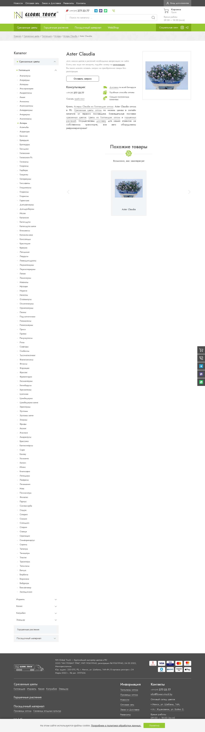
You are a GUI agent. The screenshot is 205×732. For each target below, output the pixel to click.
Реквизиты (68, 3)
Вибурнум (24, 583)
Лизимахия (25, 484)
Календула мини (28, 226)
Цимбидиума (26, 398)
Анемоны (24, 101)
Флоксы (23, 363)
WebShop (113, 27)
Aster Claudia (129, 209)
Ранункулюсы (26, 338)
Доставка (114, 87)
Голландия (24, 70)
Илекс (23, 467)
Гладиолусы (25, 187)
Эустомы (24, 411)
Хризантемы (25, 389)
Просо (23, 329)
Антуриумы (25, 114)
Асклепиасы (26, 118)
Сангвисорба (26, 505)
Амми (22, 97)
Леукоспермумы (27, 269)
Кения (19, 606)
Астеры (23, 123)
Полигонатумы (26, 325)
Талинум (24, 548)
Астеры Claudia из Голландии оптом (93, 106)
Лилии (23, 273)
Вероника (24, 578)
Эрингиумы (25, 406)
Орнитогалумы (26, 307)
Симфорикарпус (27, 540)
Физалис (24, 497)
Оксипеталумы (27, 303)
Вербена (24, 574)
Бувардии (24, 140)
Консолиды (25, 239)
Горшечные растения (56, 27)
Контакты (81, 3)
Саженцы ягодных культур (47, 711)
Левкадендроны (28, 260)
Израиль (20, 599)
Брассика (24, 441)
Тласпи (23, 557)
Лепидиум (25, 475)
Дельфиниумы (27, 204)
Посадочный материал (88, 27)
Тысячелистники (27, 355)
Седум (23, 510)
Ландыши (24, 251)
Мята (22, 488)
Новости (18, 3)
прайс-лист (79, 98)
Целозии (24, 394)
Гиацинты (24, 174)
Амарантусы (25, 437)
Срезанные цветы (27, 27)
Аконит (23, 428)
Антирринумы (26, 110)
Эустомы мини (26, 415)
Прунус (23, 501)
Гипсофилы (25, 183)
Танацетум (25, 553)
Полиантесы (25, 320)
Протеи (23, 333)
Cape (22, 449)
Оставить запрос (83, 78)
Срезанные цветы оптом (88, 110)
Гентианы (24, 161)
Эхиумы (23, 419)
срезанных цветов (76, 117)
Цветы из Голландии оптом (104, 117)
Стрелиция (25, 535)
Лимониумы (25, 277)
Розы (22, 342)
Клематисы (25, 230)
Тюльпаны (24, 565)
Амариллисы (26, 92)
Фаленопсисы (26, 359)
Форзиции (24, 368)
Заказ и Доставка (51, 3)
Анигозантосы (26, 105)
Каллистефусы (26, 445)
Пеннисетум (25, 492)
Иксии (23, 213)
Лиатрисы (24, 479)
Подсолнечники (27, 316)
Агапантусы (25, 75)
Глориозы (24, 191)
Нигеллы (24, 295)
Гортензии (24, 200)
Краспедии (25, 243)
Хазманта (24, 458)
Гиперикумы (25, 178)
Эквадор (20, 619)
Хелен (23, 462)
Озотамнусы (26, 299)
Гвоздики (24, 148)
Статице (23, 531)
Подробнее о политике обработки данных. (116, 725)
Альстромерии (26, 88)
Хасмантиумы (26, 381)
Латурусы (24, 256)
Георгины (24, 165)
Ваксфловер (25, 587)
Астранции (25, 131)
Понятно (154, 725)
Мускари (24, 286)
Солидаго (24, 522)
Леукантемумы (27, 264)
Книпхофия (25, 471)
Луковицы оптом (22, 711)
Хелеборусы (26, 385)
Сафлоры (24, 346)
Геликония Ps (26, 157)
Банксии (24, 135)
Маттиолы (24, 282)
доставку (101, 121)
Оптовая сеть (32, 3)
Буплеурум (25, 144)
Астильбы (24, 127)
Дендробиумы (27, 208)
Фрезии (23, 372)
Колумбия (20, 612)
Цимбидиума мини (29, 402)
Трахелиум (25, 561)
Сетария (24, 514)
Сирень (23, 544)
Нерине (23, 290)
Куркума (23, 247)
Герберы (24, 170)
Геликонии (25, 153)
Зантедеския (26, 591)
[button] (187, 193)
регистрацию (119, 64)
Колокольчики (26, 234)
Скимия (23, 518)
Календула (25, 221)
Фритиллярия (26, 376)
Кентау (23, 454)
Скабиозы (24, 350)
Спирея (23, 527)
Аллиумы (24, 84)
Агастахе (24, 432)
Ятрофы (23, 424)
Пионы (23, 312)
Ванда (23, 570)
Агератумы (25, 80)
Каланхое (24, 217)
